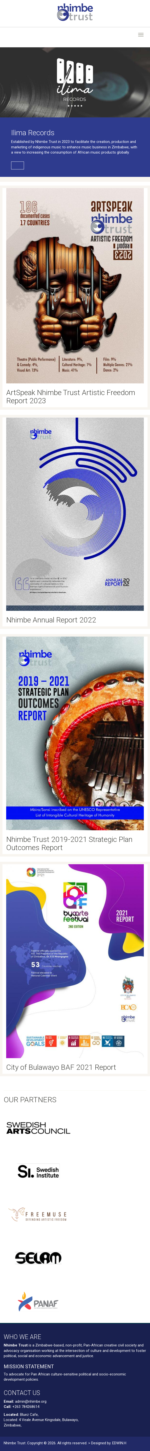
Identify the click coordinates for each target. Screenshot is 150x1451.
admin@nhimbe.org (30, 1401)
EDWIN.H (119, 1443)
